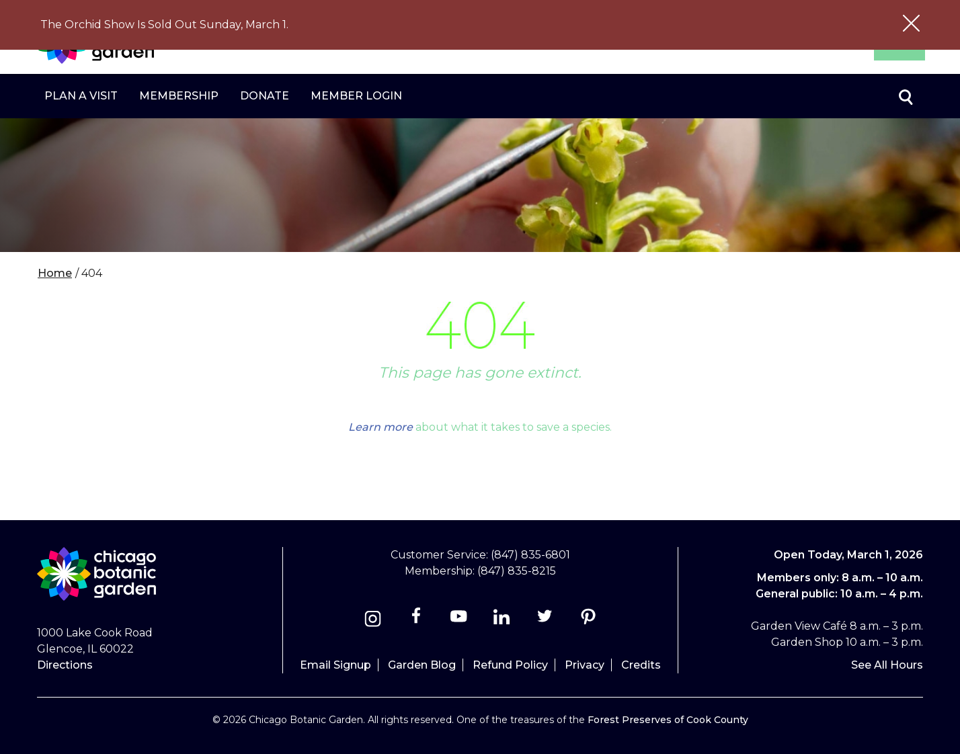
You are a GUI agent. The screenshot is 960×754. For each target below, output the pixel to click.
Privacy (584, 665)
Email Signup (335, 665)
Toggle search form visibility (905, 96)
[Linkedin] (501, 620)
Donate (264, 95)
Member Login (356, 95)
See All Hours (887, 665)
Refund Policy (510, 665)
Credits (641, 665)
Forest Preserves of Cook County (668, 720)
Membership (178, 95)
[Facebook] (417, 620)
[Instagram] (372, 620)
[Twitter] (546, 620)
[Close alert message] (911, 25)
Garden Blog (422, 665)
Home (55, 273)
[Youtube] (458, 620)
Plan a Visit (81, 95)
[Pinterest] (587, 620)
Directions (65, 665)
